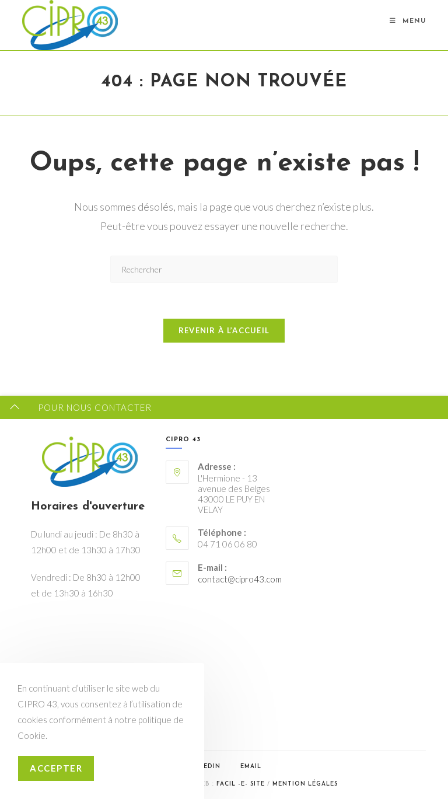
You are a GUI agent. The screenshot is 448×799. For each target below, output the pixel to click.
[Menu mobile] (408, 21)
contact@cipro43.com (240, 579)
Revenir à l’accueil (224, 330)
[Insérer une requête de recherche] (224, 269)
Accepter (56, 768)
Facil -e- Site (240, 784)
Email (250, 766)
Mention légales (305, 784)
